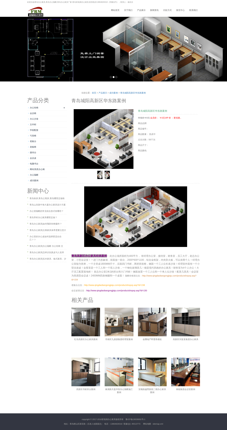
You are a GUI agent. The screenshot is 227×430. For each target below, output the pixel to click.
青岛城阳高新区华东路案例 (133, 93)
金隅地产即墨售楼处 (152, 339)
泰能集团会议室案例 (185, 389)
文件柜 (33, 124)
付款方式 (167, 10)
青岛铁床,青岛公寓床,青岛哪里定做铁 (47, 198)
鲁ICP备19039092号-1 (135, 419)
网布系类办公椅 (37, 169)
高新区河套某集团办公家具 (185, 339)
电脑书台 (34, 163)
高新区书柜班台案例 (85, 389)
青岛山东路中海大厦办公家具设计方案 (48, 204)
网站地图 (147, 424)
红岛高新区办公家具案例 (86, 339)
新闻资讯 (154, 10)
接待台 (33, 152)
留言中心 (180, 10)
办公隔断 (34, 175)
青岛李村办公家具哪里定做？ (43, 217)
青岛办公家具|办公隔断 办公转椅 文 (46, 246)
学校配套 (34, 130)
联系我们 (193, 10)
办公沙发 (34, 119)
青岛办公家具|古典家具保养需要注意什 (48, 230)
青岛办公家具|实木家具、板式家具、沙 (48, 259)
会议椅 (33, 113)
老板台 (33, 141)
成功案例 (113, 93)
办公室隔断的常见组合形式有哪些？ (47, 211)
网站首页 (115, 10)
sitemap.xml (158, 424)
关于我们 (128, 10)
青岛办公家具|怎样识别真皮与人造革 (47, 252)
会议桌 (33, 158)
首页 (94, 93)
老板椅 (33, 147)
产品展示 (141, 10)
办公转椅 (34, 107)
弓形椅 (33, 135)
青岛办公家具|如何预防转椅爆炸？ (46, 224)
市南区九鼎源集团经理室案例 (119, 339)
